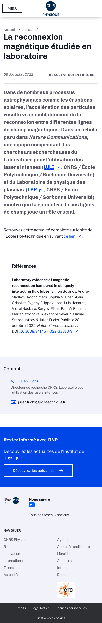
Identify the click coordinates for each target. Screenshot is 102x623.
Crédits (21, 608)
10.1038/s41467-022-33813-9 (46, 331)
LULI (49, 167)
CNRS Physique (16, 540)
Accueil (10, 30)
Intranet (63, 568)
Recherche (12, 547)
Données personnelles (71, 608)
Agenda (63, 540)
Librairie (63, 554)
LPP (32, 190)
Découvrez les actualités (34, 470)
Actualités (31, 30)
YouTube (31, 504)
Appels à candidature (73, 547)
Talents (9, 568)
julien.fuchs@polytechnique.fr (42, 402)
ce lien (70, 236)
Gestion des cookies (51, 618)
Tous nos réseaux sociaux (49, 515)
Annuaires (65, 561)
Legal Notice (41, 608)
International (14, 561)
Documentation (69, 575)
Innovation (12, 554)
